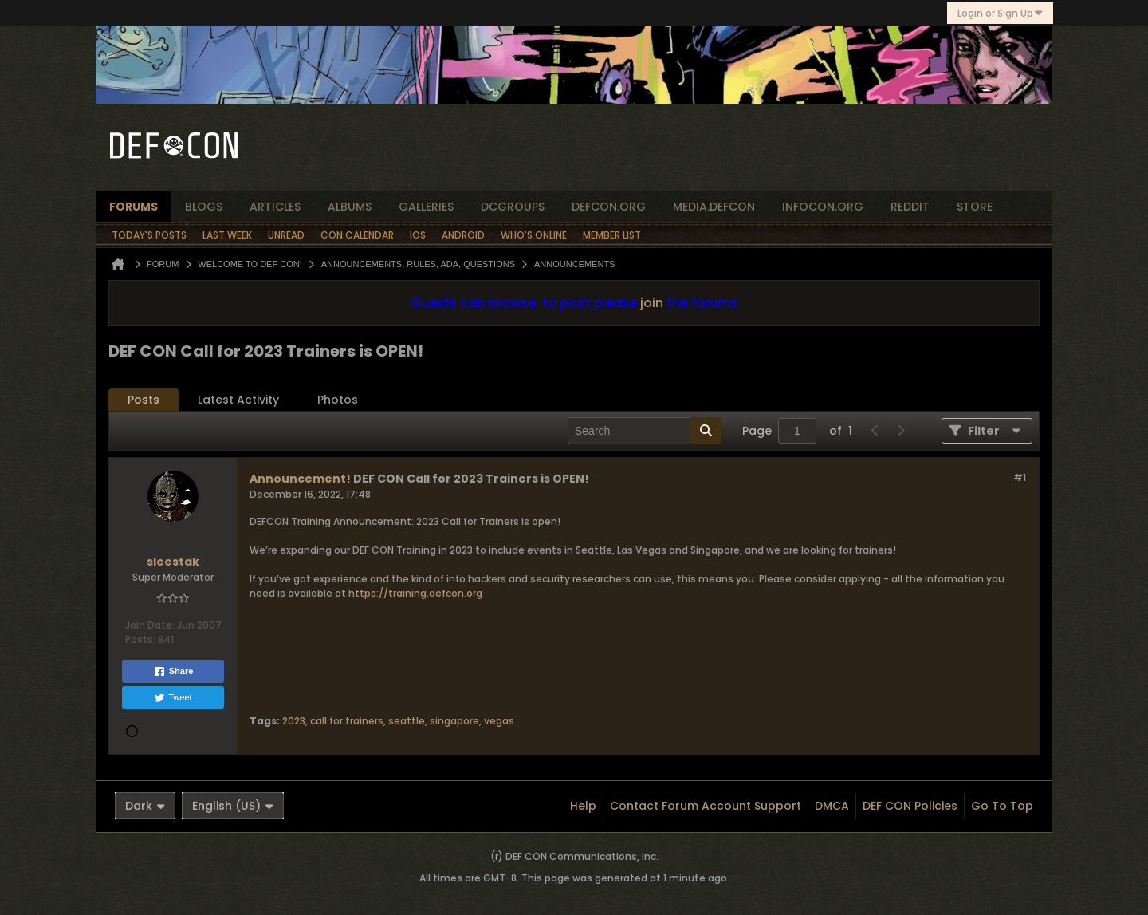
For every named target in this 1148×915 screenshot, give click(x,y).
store (975, 207)
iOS (418, 235)
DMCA (832, 806)
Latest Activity (238, 400)
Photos (337, 400)
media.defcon (714, 207)
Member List (612, 235)
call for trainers (346, 721)
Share (173, 671)
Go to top (1002, 806)
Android (463, 235)
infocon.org (822, 207)
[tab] (143, 400)
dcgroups (513, 207)
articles (275, 207)
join (651, 303)
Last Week (227, 235)
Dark (145, 806)
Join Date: (150, 625)
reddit (910, 207)
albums (350, 207)
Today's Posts (149, 235)
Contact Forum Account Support (705, 806)
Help (583, 806)
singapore (454, 721)
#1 (1019, 477)
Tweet (172, 698)
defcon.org (609, 207)
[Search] (644, 430)
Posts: (140, 639)
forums (133, 207)
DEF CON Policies (910, 806)
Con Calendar (357, 235)
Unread (286, 235)
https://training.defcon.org (415, 593)
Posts (143, 400)
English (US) (232, 806)
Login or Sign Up (1000, 13)
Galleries (426, 207)
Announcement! (300, 479)
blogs (203, 207)
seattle (406, 721)
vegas (499, 721)
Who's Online (534, 235)
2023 (293, 721)
